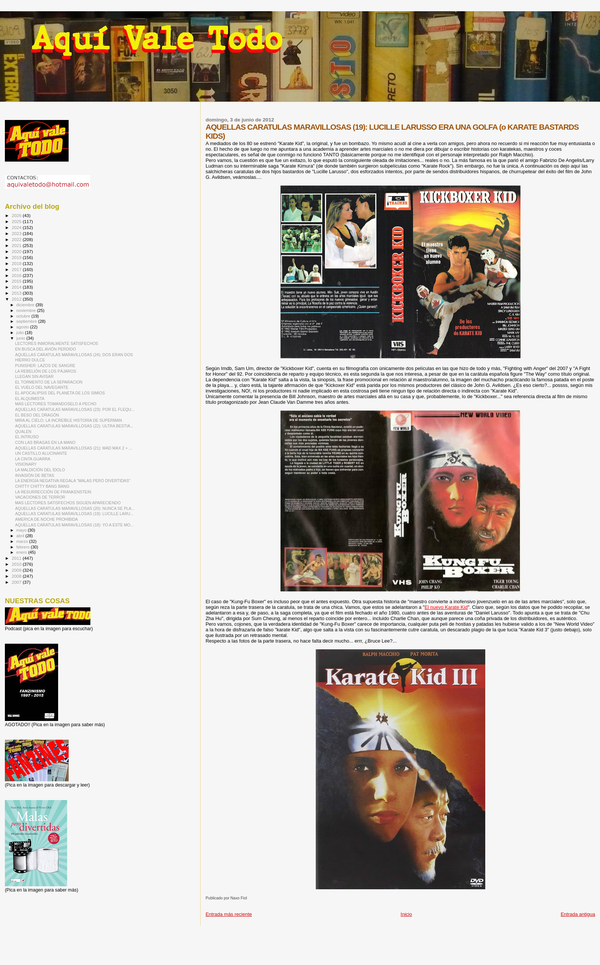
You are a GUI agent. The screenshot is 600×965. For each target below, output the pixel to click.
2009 (17, 570)
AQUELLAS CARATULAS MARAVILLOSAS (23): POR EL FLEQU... (74, 409)
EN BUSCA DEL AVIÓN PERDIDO (45, 349)
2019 (17, 257)
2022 (17, 239)
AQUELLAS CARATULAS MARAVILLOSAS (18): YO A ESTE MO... (74, 525)
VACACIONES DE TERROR (40, 497)
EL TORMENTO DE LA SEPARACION (48, 382)
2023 (17, 233)
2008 (17, 576)
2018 (17, 263)
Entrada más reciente (229, 914)
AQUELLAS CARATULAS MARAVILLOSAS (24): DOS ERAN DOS (74, 354)
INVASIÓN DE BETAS (34, 475)
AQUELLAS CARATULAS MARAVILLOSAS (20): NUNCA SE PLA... (75, 508)
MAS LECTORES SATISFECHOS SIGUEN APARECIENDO (68, 502)
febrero (23, 547)
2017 (17, 269)
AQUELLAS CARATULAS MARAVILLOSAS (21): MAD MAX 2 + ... (73, 448)
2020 (17, 251)
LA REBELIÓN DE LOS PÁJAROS (45, 371)
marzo (22, 541)
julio (20, 332)
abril (21, 535)
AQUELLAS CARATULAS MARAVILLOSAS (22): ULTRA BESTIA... (74, 426)
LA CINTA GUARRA (32, 459)
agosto (23, 327)
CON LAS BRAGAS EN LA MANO (45, 442)
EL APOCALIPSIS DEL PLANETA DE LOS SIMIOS (60, 393)
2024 (17, 227)
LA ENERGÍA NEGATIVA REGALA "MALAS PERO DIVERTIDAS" (72, 480)
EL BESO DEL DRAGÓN (37, 415)
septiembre (27, 321)
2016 (17, 275)
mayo (22, 530)
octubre (24, 316)
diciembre (26, 305)
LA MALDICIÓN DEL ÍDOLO (40, 470)
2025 (17, 221)
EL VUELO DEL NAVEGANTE (41, 387)
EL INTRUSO (27, 437)
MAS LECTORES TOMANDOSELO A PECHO (55, 404)
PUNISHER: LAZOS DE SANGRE (45, 365)
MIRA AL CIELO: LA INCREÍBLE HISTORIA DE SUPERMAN (68, 420)
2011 (17, 558)
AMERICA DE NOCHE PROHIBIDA (46, 519)
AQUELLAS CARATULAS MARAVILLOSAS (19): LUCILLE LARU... (74, 513)
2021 (17, 245)
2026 (17, 215)
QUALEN (23, 431)
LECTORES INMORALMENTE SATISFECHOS (56, 343)
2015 (17, 281)
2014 (17, 287)
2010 (17, 564)
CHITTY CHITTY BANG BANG (42, 486)
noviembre (26, 310)
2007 (17, 582)
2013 (17, 293)
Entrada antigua (578, 914)
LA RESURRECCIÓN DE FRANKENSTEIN (53, 492)
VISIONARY (25, 464)
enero (22, 552)
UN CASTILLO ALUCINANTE (41, 453)
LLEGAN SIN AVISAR (34, 376)
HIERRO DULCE (30, 360)
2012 (17, 299)
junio (21, 338)
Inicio (406, 914)
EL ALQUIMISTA (29, 398)
